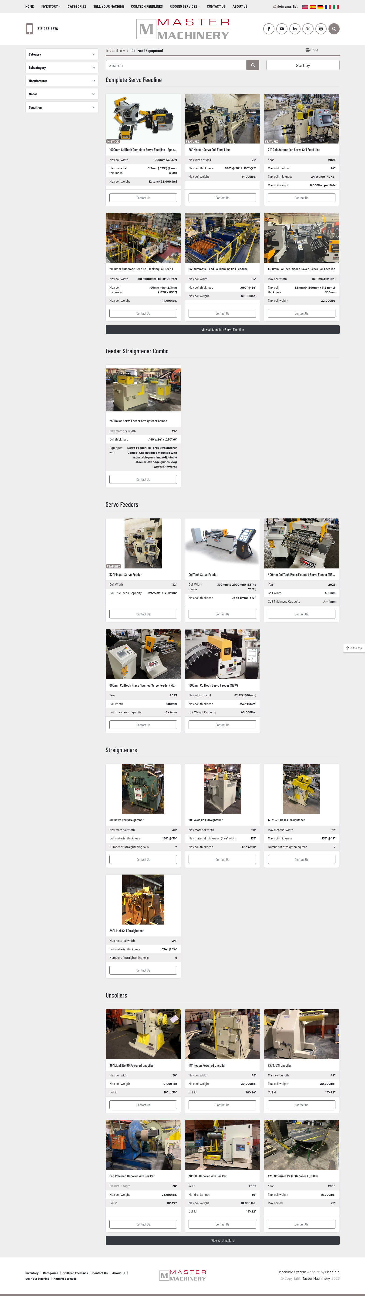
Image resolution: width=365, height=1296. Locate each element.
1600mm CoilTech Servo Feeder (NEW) (213, 685)
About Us (240, 6)
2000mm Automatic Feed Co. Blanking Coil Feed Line (143, 269)
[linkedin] (295, 28)
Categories (77, 6)
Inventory (49, 6)
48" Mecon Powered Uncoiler (207, 1065)
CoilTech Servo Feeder (203, 574)
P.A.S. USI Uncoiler (279, 1065)
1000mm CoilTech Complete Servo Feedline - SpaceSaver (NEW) (150, 149)
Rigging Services (183, 6)
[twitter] (308, 28)
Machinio (332, 1271)
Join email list (287, 6)
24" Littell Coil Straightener (126, 930)
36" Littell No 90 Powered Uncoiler (131, 1065)
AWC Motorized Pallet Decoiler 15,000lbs (293, 1176)
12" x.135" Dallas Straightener (286, 820)
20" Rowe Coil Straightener (206, 820)
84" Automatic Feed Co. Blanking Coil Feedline (218, 269)
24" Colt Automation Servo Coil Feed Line (294, 149)
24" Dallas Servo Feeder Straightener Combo (138, 420)
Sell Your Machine (108, 6)
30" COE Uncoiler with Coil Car (207, 1176)
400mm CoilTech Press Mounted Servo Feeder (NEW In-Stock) (308, 574)
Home (29, 6)
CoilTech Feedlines (147, 6)
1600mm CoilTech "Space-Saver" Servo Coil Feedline (301, 269)
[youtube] (281, 28)
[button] (51, 6)
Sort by (303, 65)
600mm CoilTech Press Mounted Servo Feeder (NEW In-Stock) (149, 685)
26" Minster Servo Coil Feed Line (209, 149)
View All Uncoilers (222, 1240)
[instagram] (321, 28)
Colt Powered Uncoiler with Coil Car (132, 1176)
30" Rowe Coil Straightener (126, 820)
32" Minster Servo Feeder (125, 574)
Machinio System (292, 1271)
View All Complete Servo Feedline (223, 329)
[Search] (334, 28)
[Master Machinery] (182, 1275)
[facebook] (268, 28)
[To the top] (354, 648)
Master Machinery (316, 1278)
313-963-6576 (47, 29)
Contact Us (216, 6)
